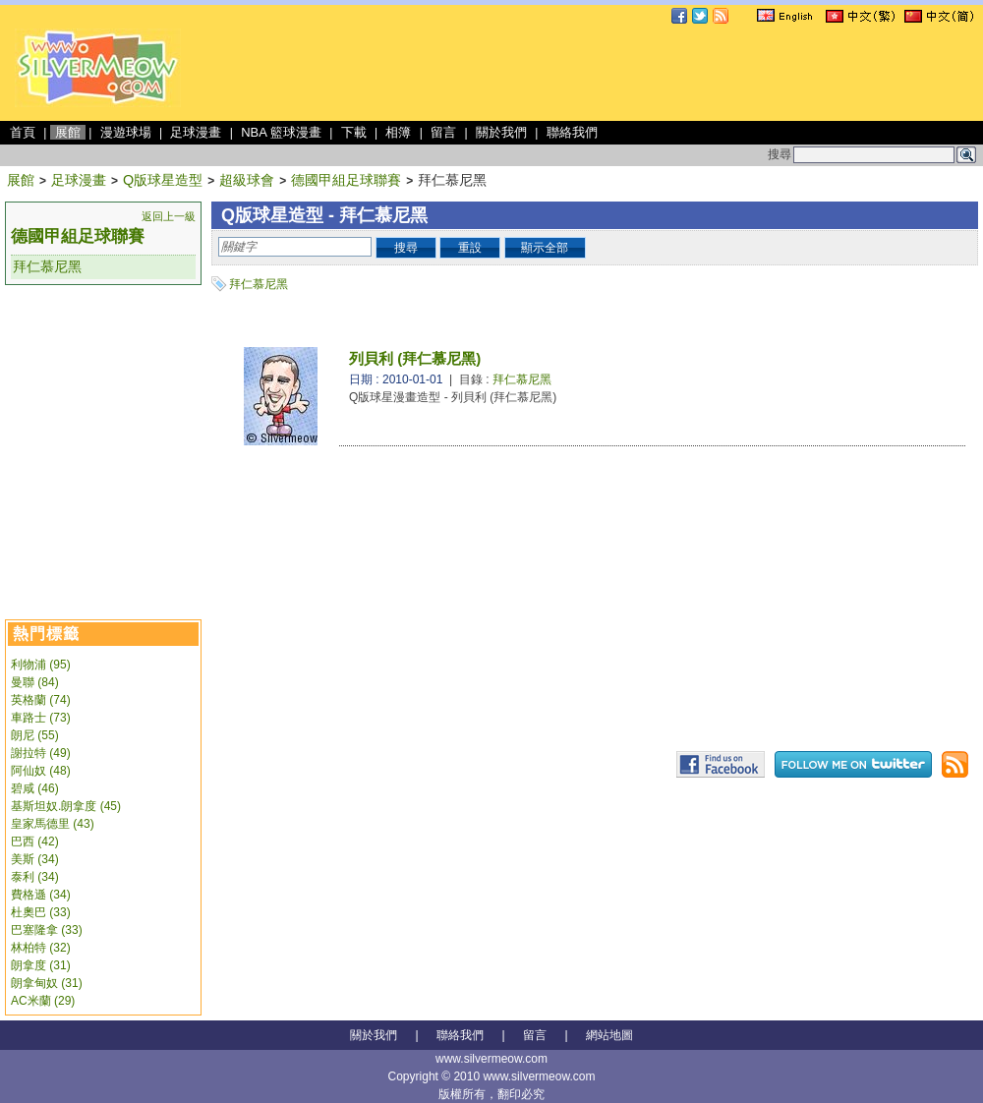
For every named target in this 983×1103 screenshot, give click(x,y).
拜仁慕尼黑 (47, 266)
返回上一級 (169, 216)
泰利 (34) (35, 877)
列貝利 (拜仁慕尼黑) (415, 358)
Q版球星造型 (162, 180)
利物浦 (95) (41, 664)
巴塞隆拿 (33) (47, 930)
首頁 (22, 132)
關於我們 (501, 132)
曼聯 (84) (35, 682)
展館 (68, 132)
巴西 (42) (35, 841)
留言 (443, 132)
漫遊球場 (125, 132)
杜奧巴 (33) (41, 912)
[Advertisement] (103, 393)
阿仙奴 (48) (41, 771)
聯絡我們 (572, 132)
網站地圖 (609, 1035)
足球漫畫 (195, 132)
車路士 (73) (41, 718)
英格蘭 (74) (41, 700)
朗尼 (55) (35, 735)
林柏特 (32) (41, 948)
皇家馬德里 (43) (52, 824)
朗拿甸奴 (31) (47, 983)
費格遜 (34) (41, 894)
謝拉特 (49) (41, 753)
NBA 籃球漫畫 (281, 132)
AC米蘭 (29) (43, 1001)
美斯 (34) (35, 859)
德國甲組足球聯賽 (346, 180)
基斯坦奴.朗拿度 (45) (66, 806)
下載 (354, 132)
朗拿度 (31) (41, 965)
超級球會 (246, 180)
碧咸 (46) (35, 788)
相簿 (398, 132)
